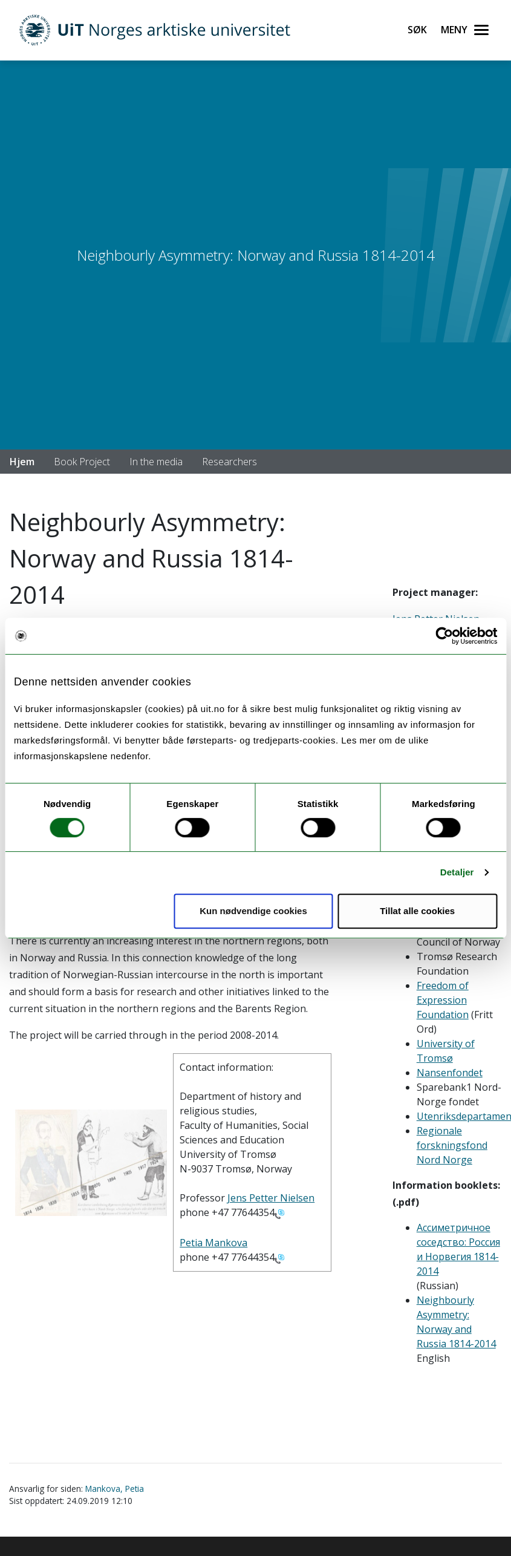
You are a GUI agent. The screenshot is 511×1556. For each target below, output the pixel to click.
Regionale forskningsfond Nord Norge (452, 1145)
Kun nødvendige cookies (253, 911)
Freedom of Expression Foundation (443, 1000)
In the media (156, 461)
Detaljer (457, 872)
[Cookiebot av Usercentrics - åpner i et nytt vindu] (444, 636)
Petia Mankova (213, 1242)
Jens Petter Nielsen (270, 1198)
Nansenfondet (450, 1072)
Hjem (22, 461)
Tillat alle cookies (417, 911)
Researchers (229, 461)
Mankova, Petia (114, 1488)
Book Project (82, 461)
